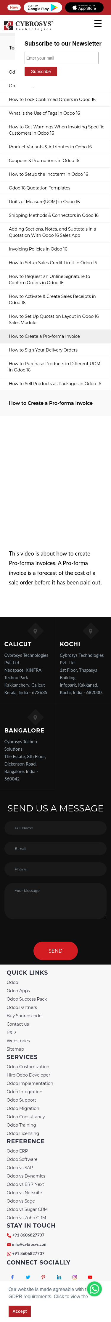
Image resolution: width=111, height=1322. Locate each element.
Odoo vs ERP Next (25, 1184)
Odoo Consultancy (26, 1116)
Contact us (18, 1024)
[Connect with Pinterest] (43, 1277)
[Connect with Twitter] (28, 1277)
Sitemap (15, 1049)
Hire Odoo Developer (28, 1075)
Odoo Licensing (23, 1133)
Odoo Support (21, 1100)
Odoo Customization (28, 1066)
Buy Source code (24, 1015)
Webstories (18, 1040)
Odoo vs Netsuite (24, 1192)
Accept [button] (19, 1311)
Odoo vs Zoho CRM (26, 1217)
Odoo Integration (25, 1091)
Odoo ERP (17, 1151)
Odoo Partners (22, 1007)
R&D (11, 1032)
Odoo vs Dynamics (26, 1176)
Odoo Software (22, 1159)
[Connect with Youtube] (90, 1277)
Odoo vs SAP (20, 1167)
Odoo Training (21, 1125)
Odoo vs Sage (21, 1201)
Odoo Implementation (30, 1083)
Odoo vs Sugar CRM (27, 1209)
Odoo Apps (18, 990)
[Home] (28, 30)
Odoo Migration (23, 1108)
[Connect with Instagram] (75, 1277)
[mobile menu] (98, 23)
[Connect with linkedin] (59, 1277)
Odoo (12, 982)
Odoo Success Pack (27, 999)
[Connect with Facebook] (12, 1277)
